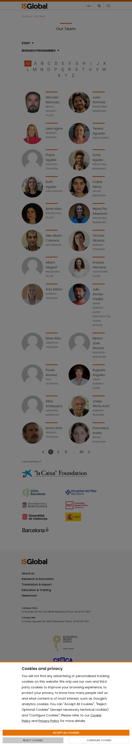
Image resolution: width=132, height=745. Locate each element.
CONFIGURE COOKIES (99, 740)
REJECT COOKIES (33, 740)
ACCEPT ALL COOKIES (66, 732)
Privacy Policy (48, 721)
